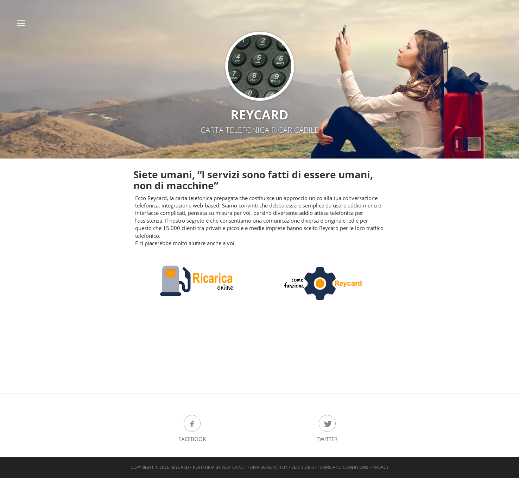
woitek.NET (234, 467)
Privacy (380, 467)
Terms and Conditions (343, 467)
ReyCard (179, 467)
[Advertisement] (260, 355)
